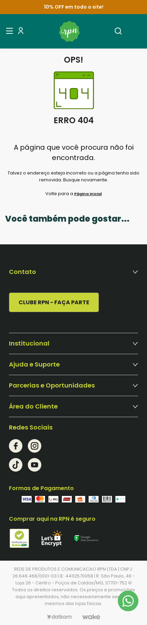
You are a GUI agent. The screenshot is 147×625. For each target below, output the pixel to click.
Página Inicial (88, 194)
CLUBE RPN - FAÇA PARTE (54, 302)
